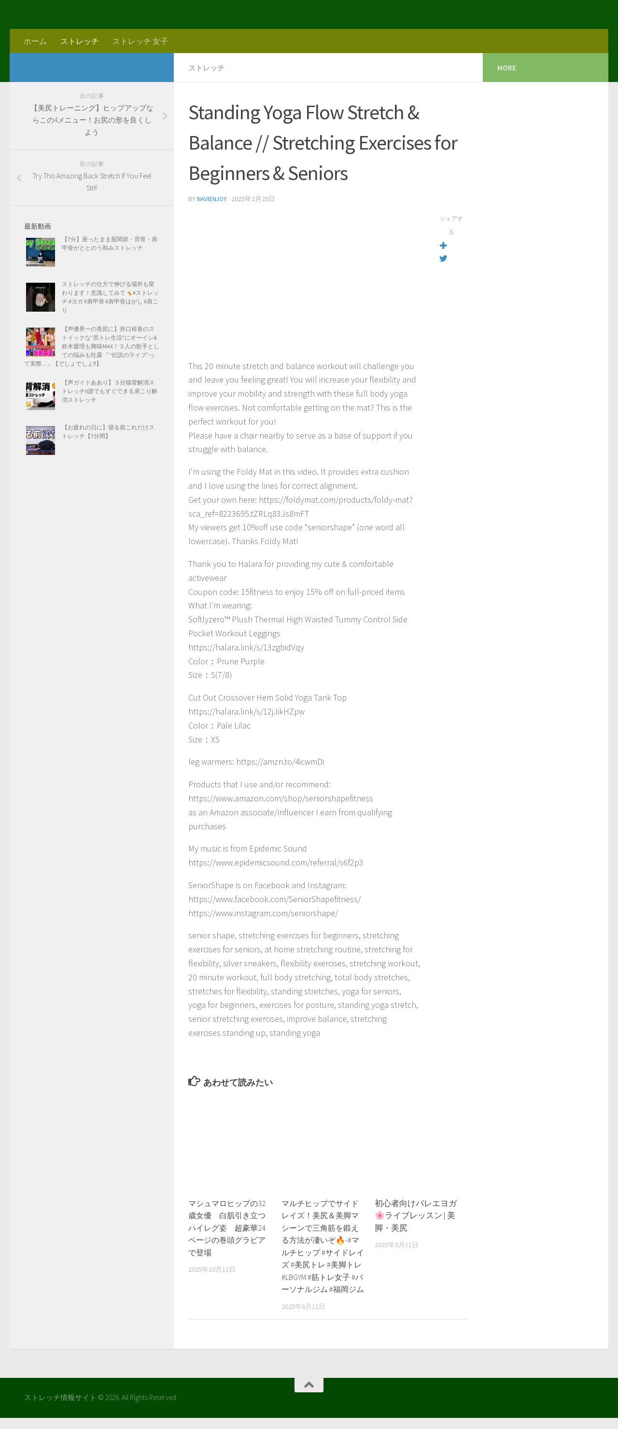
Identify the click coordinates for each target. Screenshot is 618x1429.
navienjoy (212, 198)
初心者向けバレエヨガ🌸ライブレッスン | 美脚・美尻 (416, 1214)
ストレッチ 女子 (140, 41)
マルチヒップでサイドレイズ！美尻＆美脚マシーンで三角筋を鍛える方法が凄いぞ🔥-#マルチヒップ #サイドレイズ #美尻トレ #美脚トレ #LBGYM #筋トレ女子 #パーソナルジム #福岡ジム (322, 1251)
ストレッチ (79, 41)
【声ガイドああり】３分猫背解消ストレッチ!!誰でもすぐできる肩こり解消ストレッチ (109, 391)
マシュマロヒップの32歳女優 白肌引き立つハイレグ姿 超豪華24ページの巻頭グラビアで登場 (229, 1227)
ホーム (35, 41)
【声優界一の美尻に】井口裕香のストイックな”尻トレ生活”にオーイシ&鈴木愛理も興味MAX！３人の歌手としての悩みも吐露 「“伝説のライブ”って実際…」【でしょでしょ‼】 (91, 346)
